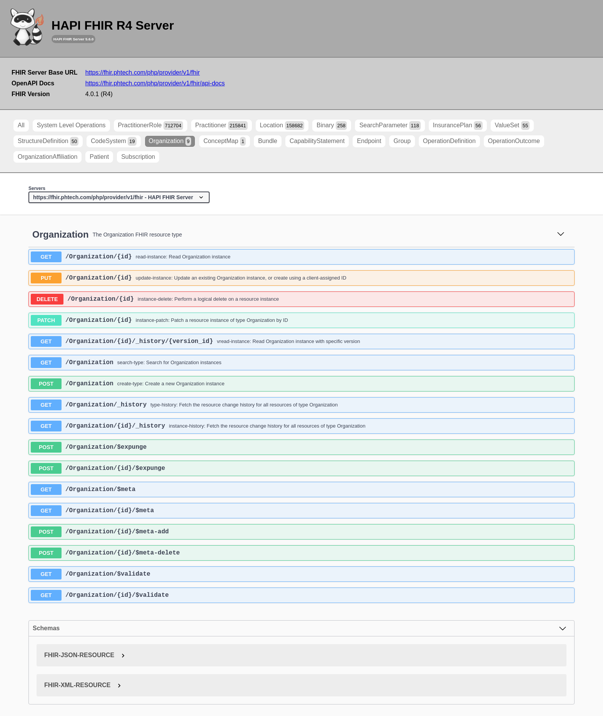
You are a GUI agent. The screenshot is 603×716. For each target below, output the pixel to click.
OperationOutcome (514, 141)
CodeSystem (113, 141)
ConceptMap (224, 141)
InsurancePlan (458, 125)
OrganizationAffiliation (47, 156)
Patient (99, 156)
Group (401, 141)
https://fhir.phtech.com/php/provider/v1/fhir (142, 72)
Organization (170, 141)
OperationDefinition (449, 141)
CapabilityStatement (317, 141)
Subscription (138, 156)
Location (282, 125)
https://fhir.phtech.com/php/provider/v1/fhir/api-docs (155, 83)
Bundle (267, 141)
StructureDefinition (48, 141)
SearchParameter (389, 125)
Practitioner (221, 125)
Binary (331, 125)
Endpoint (369, 141)
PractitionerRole (150, 125)
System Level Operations (71, 125)
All (21, 125)
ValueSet (512, 125)
